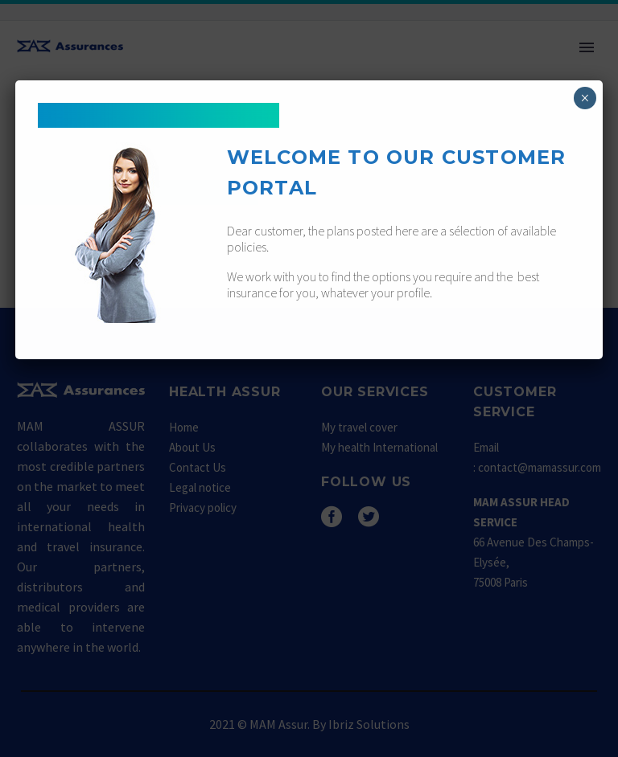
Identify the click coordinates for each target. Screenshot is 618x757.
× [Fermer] (584, 98)
